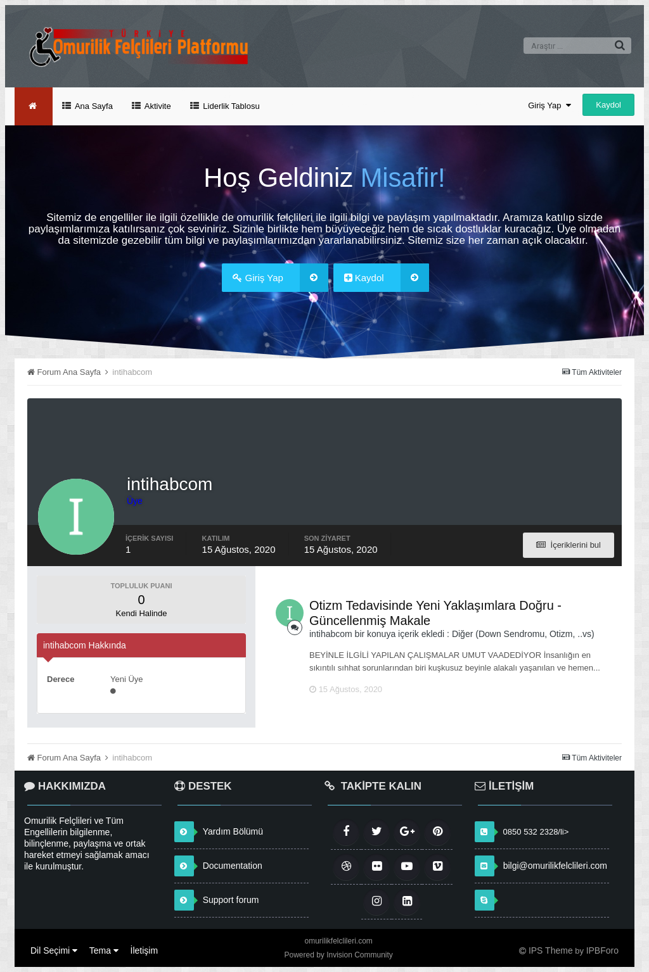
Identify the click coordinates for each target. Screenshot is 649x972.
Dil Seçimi (53, 950)
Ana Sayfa (93, 106)
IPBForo (602, 950)
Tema (104, 950)
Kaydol (608, 105)
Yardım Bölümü (233, 831)
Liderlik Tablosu (230, 106)
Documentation (232, 866)
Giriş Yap (549, 105)
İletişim (144, 950)
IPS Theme (551, 950)
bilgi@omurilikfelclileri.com (555, 866)
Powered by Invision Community (338, 954)
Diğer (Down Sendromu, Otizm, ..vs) (523, 634)
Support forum (231, 900)
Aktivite (157, 106)
